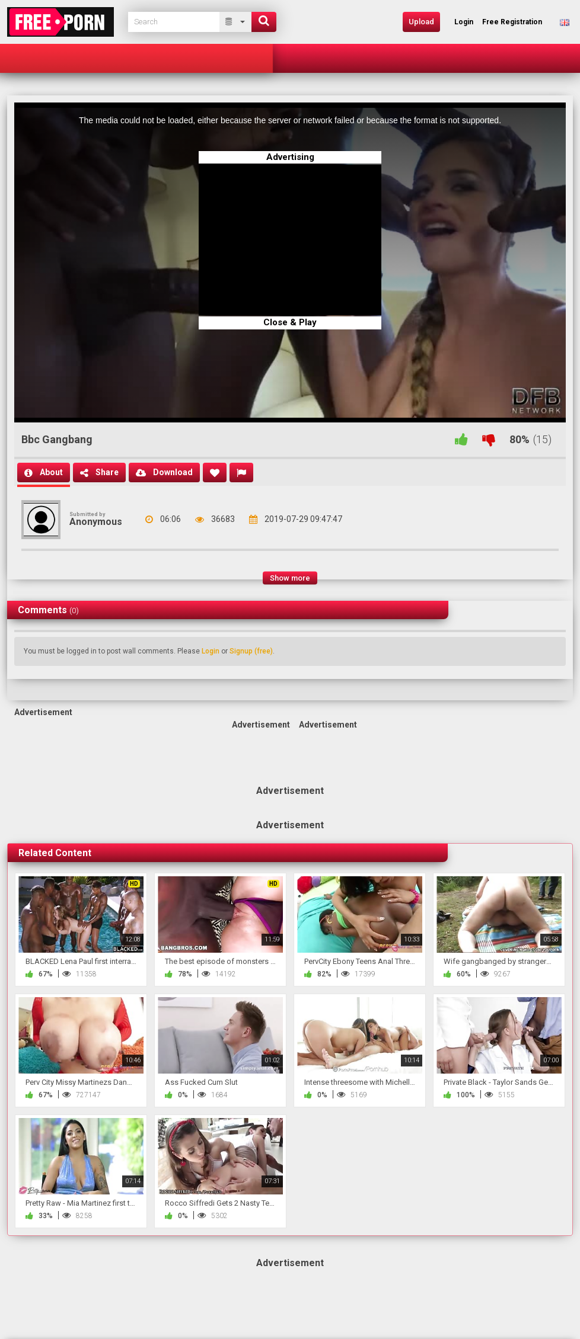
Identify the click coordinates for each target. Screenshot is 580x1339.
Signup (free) (251, 651)
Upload (421, 21)
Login (210, 651)
